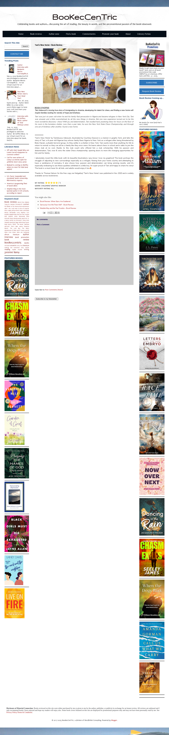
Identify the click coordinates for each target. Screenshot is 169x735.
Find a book (71, 34)
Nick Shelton (9, 216)
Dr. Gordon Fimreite (14, 204)
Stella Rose (22, 222)
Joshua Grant (15, 210)
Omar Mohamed (19, 216)
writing (26, 249)
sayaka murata (17, 249)
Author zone (54, 34)
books (26, 243)
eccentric (13, 245)
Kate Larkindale (24, 210)
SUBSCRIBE (151, 82)
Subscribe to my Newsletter (46, 299)
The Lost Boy (15, 228)
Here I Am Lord (9, 208)
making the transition (12, 247)
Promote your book (110, 34)
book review (17, 240)
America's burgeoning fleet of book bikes (17, 185)
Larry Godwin (21, 212)
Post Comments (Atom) (54, 290)
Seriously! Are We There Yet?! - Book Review (57, 205)
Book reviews (36, 34)
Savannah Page (14, 222)
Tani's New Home (17, 226)
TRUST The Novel (17, 224)
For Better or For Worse (12, 206)
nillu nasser (25, 247)
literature (26, 245)
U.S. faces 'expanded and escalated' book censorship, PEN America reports (17, 178)
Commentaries (89, 34)
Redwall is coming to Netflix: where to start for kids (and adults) (17, 167)
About (128, 34)
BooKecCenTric (84, 16)
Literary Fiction (144, 34)
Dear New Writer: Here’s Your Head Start (22, 95)
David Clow (21, 202)
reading (7, 249)
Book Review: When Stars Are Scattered (55, 201)
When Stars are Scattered (20, 232)
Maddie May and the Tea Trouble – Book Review (58, 208)
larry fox (19, 245)
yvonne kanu (12, 252)
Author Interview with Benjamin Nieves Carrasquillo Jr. (22, 69)
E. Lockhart (25, 204)
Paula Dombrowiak (15, 218)
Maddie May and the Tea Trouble (19, 214)
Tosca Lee (24, 230)
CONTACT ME (16, 54)
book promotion (22, 237)
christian (7, 245)
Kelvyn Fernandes (10, 212)
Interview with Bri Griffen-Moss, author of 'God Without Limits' (23, 120)
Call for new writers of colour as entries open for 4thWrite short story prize (17, 160)
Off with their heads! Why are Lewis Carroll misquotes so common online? (18, 152)
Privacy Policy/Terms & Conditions (19, 712)
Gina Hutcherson (24, 206)
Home (20, 34)
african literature (12, 234)
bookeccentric (13, 242)
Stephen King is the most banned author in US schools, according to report (18, 191)
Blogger (114, 720)
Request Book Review (151, 91)
